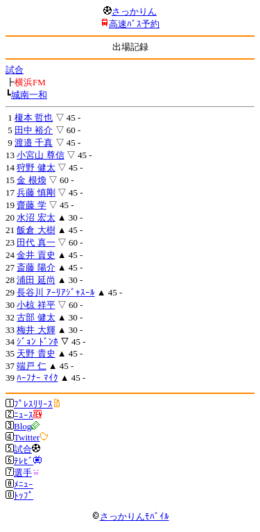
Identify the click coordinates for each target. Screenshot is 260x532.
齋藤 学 (31, 205)
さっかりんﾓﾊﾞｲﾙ (130, 516)
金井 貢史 (36, 255)
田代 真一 (36, 242)
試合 (15, 70)
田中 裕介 (34, 130)
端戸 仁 (31, 366)
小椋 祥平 (36, 305)
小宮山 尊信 (40, 155)
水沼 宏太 (36, 217)
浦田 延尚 (36, 280)
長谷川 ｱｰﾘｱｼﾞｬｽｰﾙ (55, 292)
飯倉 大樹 (36, 230)
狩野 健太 (36, 167)
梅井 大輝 (36, 330)
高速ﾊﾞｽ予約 (134, 24)
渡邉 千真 (34, 142)
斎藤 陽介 (36, 267)
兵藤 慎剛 (36, 192)
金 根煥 (31, 180)
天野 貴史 (36, 353)
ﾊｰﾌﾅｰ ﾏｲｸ (37, 377)
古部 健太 (36, 317)
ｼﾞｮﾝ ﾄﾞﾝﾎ (37, 341)
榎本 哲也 (34, 117)
